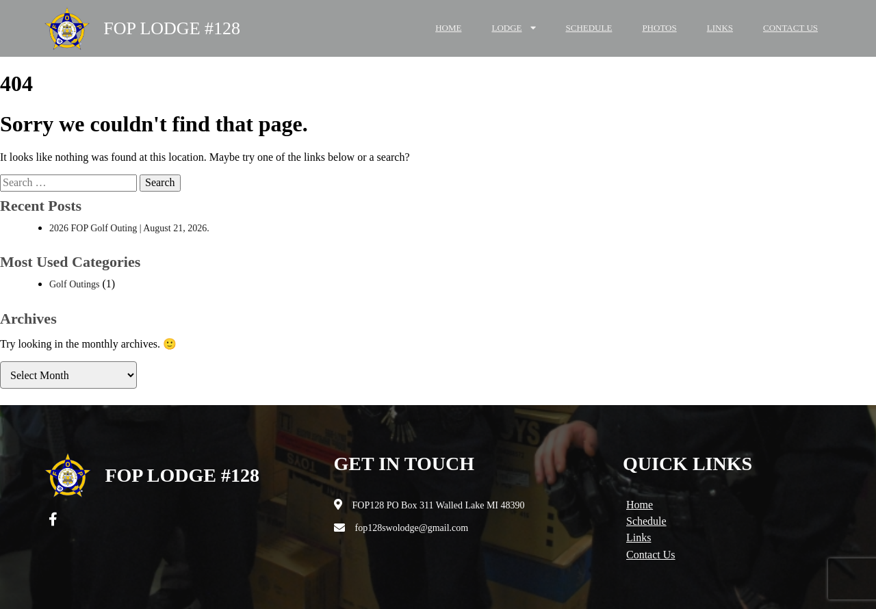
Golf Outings (74, 284)
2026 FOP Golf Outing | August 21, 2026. (129, 228)
